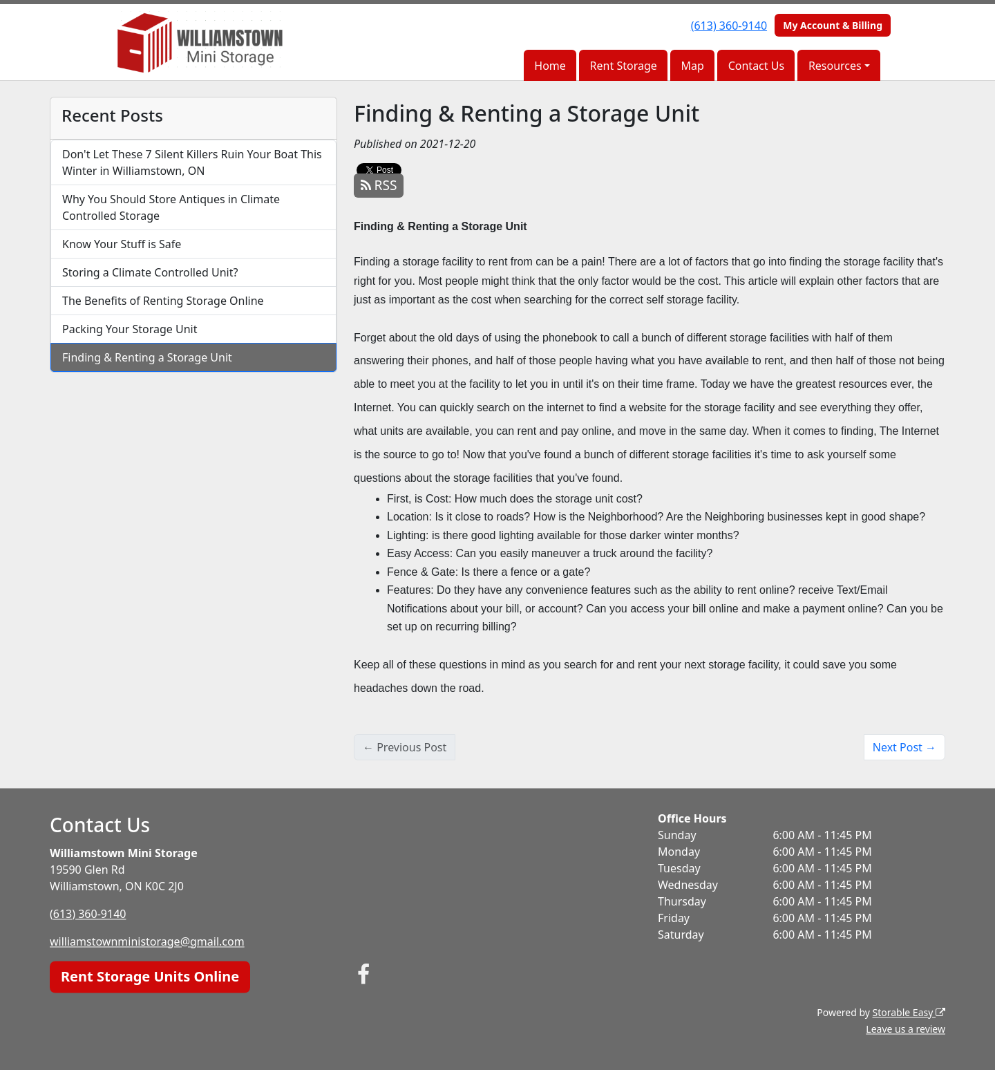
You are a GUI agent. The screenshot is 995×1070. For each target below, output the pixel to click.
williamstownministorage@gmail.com (147, 941)
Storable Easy (909, 1012)
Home (550, 65)
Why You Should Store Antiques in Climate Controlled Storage (171, 207)
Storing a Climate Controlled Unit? (150, 272)
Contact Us (756, 65)
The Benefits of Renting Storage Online (163, 300)
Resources (835, 65)
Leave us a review (905, 1028)
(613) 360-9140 (729, 25)
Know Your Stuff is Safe (121, 244)
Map (692, 65)
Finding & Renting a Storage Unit (147, 357)
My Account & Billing (832, 25)
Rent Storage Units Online (150, 976)
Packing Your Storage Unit (130, 329)
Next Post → (904, 747)
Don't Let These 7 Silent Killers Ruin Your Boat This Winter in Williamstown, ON (192, 162)
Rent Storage (623, 65)
